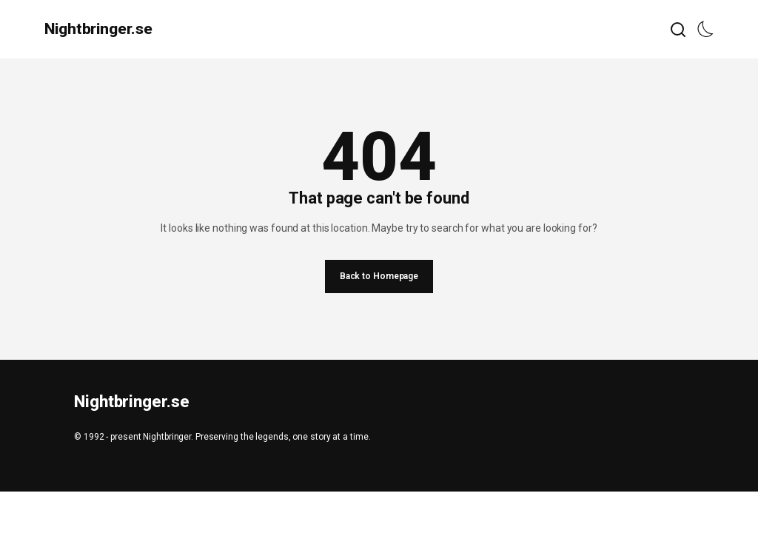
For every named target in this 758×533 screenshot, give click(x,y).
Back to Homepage (379, 276)
